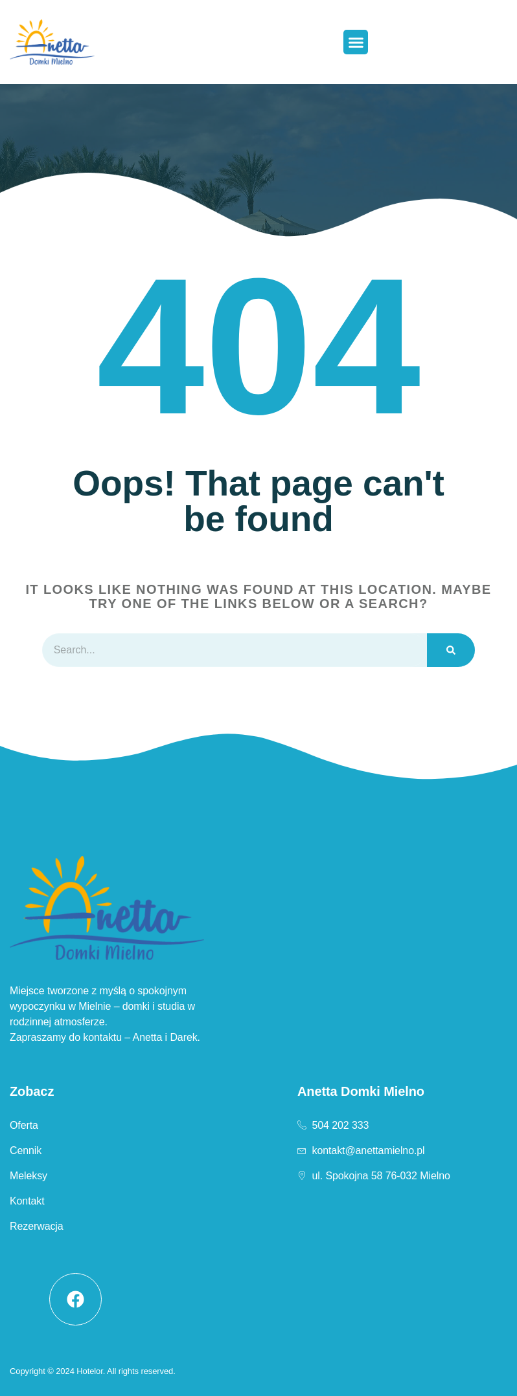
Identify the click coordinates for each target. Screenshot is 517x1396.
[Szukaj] (451, 650)
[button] (355, 42)
